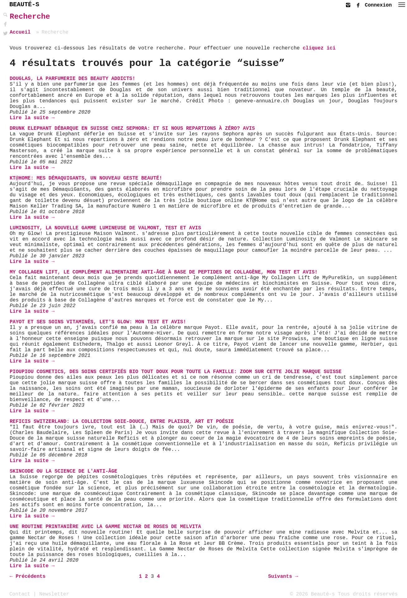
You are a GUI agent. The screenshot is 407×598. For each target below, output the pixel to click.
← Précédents (27, 576)
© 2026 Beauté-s (312, 594)
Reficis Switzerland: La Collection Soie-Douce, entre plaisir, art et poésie (122, 421)
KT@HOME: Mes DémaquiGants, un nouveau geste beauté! (86, 178)
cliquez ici (319, 48)
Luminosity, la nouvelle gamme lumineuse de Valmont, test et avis (105, 228)
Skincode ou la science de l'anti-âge (63, 471)
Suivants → (283, 576)
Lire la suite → (32, 118)
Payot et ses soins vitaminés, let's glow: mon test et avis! (98, 322)
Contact (19, 594)
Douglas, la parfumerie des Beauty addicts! (72, 79)
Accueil (20, 32)
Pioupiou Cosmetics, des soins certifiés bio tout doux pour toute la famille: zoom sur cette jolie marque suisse (176, 372)
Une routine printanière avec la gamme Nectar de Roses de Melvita (105, 527)
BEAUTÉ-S (24, 4)
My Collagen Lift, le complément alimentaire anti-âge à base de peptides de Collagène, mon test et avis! (164, 272)
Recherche (30, 16)
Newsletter (54, 594)
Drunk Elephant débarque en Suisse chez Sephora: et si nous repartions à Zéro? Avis (132, 128)
